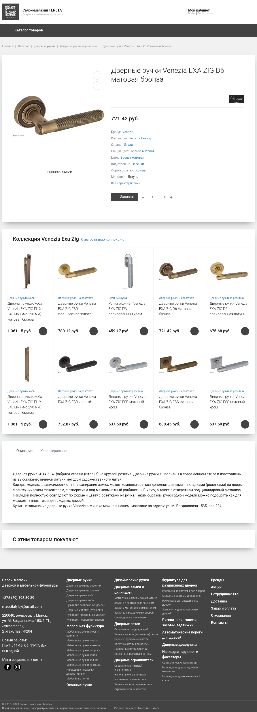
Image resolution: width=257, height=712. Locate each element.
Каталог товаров (31, 30)
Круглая (141, 170)
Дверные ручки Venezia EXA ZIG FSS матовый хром (229, 401)
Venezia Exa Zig (140, 138)
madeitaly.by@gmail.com (22, 606)
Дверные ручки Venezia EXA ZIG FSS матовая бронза (178, 401)
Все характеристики (125, 183)
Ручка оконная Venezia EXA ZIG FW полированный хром (127, 308)
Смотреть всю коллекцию (102, 239)
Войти (192, 13)
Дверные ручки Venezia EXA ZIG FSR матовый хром (128, 401)
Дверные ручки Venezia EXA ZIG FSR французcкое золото (77, 308)
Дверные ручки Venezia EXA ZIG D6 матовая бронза (178, 308)
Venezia (128, 132)
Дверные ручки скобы (21, 298)
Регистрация (205, 13)
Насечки (138, 164)
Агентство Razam (148, 708)
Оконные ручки (118, 298)
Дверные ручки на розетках (75, 298)
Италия (129, 144)
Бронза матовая (143, 151)
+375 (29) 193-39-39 (18, 598)
